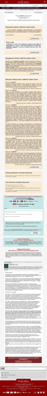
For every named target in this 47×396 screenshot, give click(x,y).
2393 (40, 62)
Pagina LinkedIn (44, 392)
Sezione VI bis (24, 9)
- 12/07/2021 (14, 185)
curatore (21, 290)
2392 (23, 284)
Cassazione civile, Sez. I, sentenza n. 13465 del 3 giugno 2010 (28, 136)
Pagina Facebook (38, 392)
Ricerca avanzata (44, 5)
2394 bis (13, 287)
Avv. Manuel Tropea (27, 384)
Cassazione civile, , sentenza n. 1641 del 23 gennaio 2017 (27, 88)
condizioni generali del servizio (27, 222)
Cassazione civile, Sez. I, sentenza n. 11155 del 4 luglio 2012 (28, 103)
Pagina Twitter (41, 392)
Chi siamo (35, 388)
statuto (37, 295)
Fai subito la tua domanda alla (23, 360)
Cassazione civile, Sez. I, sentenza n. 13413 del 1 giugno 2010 (28, 149)
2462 (34, 280)
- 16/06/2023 (15, 186)
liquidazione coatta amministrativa (15, 62)
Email (5, 208)
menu (7, 2)
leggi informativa (20, 223)
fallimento (14, 276)
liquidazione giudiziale (11, 47)
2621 (28, 326)
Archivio (38, 388)
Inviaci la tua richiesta (9, 243)
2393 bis (7, 63)
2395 (27, 286)
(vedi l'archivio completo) (23, 206)
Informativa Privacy (23, 388)
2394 (11, 63)
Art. (9, 12)
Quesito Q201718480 (7, 262)
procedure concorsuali (30, 47)
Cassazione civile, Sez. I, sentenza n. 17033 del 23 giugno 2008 (28, 164)
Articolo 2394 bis (38, 9)
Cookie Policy (29, 388)
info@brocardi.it (16, 388)
